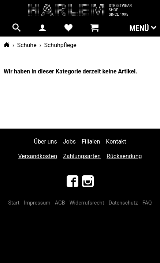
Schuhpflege (60, 45)
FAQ (147, 203)
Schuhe (27, 45)
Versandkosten (37, 156)
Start (13, 203)
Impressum (37, 203)
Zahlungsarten (82, 156)
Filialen (91, 141)
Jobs (69, 141)
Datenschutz (123, 203)
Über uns (45, 141)
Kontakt (116, 141)
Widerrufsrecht (87, 203)
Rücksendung (124, 156)
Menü (142, 27)
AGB (60, 203)
